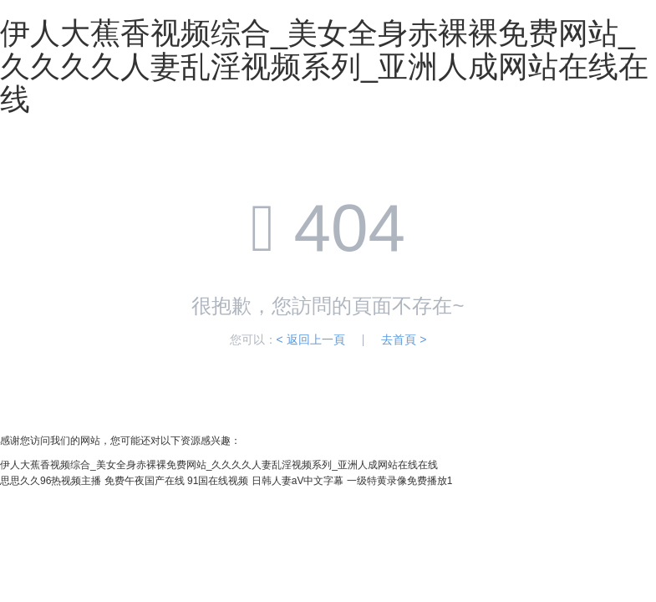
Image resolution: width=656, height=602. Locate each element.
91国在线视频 (217, 481)
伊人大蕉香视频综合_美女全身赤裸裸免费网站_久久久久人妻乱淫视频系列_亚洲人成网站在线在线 (324, 66)
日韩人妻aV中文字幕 (298, 481)
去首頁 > (403, 339)
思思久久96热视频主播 (50, 481)
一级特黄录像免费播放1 (400, 481)
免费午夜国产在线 (144, 481)
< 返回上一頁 (311, 339)
